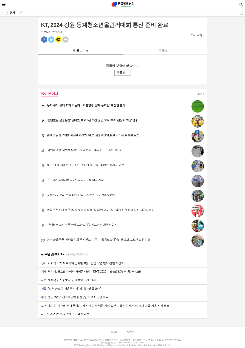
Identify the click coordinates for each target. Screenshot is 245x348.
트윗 (51, 39)
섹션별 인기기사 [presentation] (77, 254)
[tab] (52, 255)
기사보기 (196, 35)
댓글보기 (80, 50)
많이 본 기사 (49, 94)
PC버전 (130, 331)
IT (21, 12)
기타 (65, 39)
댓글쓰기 (164, 50)
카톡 (58, 39)
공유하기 (241, 13)
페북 (44, 39)
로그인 (115, 331)
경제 (13, 12)
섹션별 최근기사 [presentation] (52, 254)
